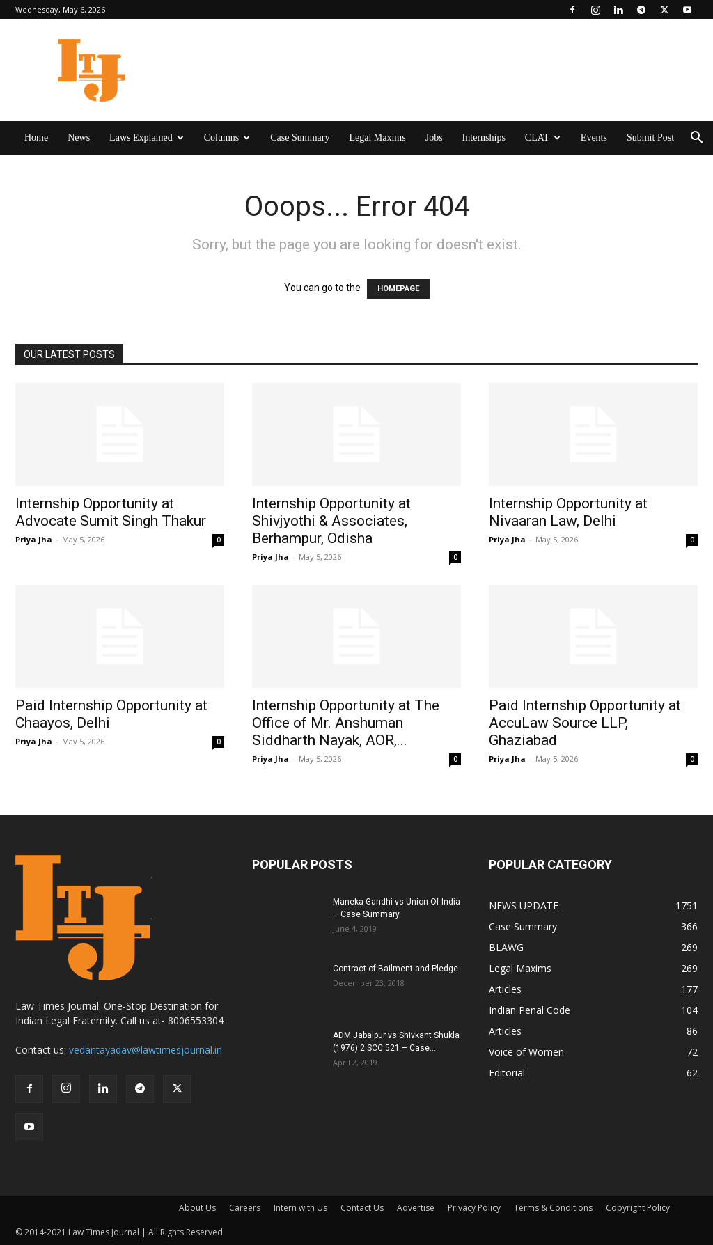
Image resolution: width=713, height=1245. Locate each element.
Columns (227, 137)
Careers (244, 1208)
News (79, 137)
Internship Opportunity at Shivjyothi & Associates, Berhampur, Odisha (331, 521)
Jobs (434, 137)
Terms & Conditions (553, 1208)
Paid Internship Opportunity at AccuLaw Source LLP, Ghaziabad (585, 723)
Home (36, 137)
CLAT (543, 137)
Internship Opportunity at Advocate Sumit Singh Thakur (110, 512)
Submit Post (650, 137)
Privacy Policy (474, 1208)
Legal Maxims (377, 137)
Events (594, 137)
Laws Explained (146, 137)
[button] (696, 139)
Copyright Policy (638, 1208)
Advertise (415, 1208)
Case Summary (299, 137)
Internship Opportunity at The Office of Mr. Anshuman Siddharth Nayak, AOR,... (345, 723)
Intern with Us (300, 1208)
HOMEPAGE (398, 288)
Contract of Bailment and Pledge (395, 968)
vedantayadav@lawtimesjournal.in (145, 1049)
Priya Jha (33, 539)
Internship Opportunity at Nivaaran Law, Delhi (568, 512)
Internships (484, 137)
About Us (197, 1208)
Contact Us (362, 1208)
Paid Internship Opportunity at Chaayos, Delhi (111, 714)
